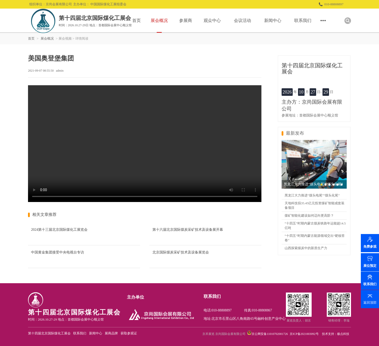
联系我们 (302, 20)
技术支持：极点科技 (335, 334)
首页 (136, 20)
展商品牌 (111, 333)
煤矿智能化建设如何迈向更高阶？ (309, 215)
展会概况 (159, 20)
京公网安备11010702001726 (270, 334)
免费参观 (369, 247)
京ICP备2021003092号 (304, 334)
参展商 (185, 20)
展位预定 (369, 266)
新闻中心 (272, 20)
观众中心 (212, 20)
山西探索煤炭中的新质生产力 (306, 248)
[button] (321, 185)
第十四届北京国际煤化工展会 (49, 333)
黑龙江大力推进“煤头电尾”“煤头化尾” (312, 195)
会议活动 (242, 20)
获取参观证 (129, 333)
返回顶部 (369, 302)
